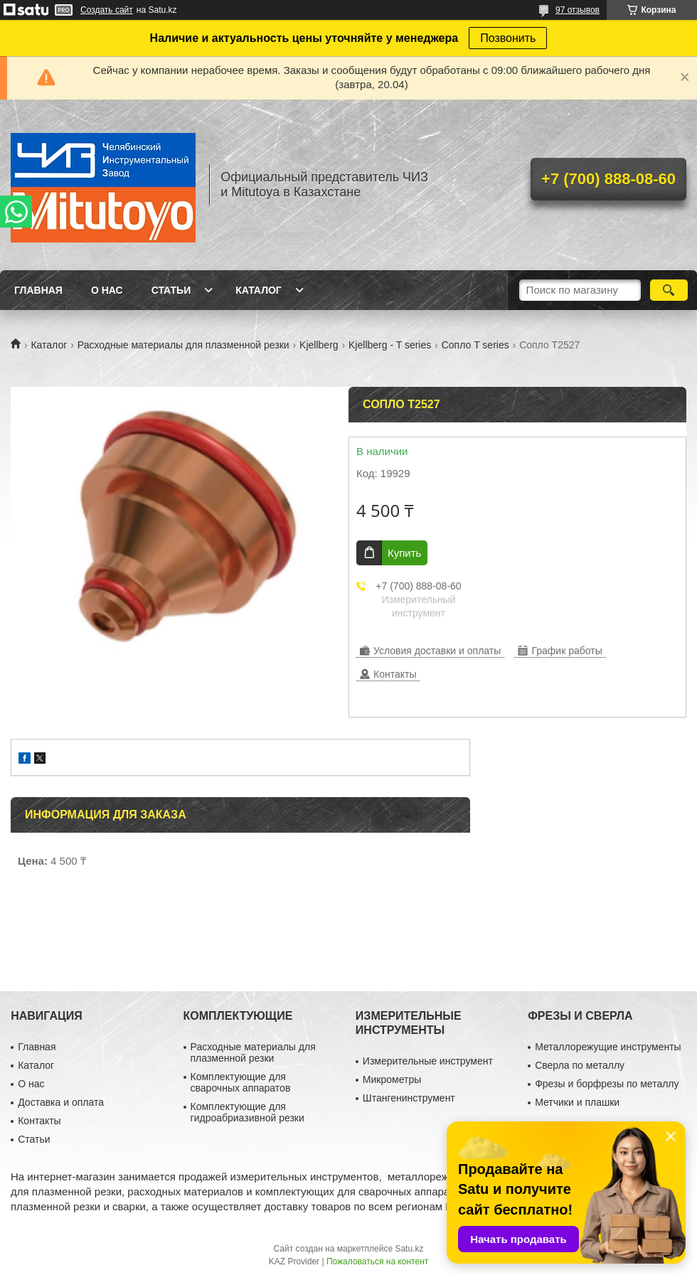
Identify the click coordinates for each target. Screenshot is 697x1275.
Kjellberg (318, 345)
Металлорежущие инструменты (608, 1046)
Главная (38, 290)
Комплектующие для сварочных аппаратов (241, 1082)
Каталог (258, 290)
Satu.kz (409, 1249)
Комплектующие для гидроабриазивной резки (247, 1112)
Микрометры (392, 1079)
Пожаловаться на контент (377, 1261)
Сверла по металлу (579, 1065)
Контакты (39, 1120)
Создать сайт (106, 10)
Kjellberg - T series (389, 345)
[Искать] (669, 290)
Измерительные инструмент (428, 1061)
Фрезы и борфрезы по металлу (607, 1083)
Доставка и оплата (61, 1102)
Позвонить (508, 38)
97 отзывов (577, 10)
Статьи (171, 290)
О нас (107, 290)
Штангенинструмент (409, 1098)
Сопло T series (475, 345)
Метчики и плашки (577, 1102)
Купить (404, 553)
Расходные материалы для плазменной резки (183, 345)
